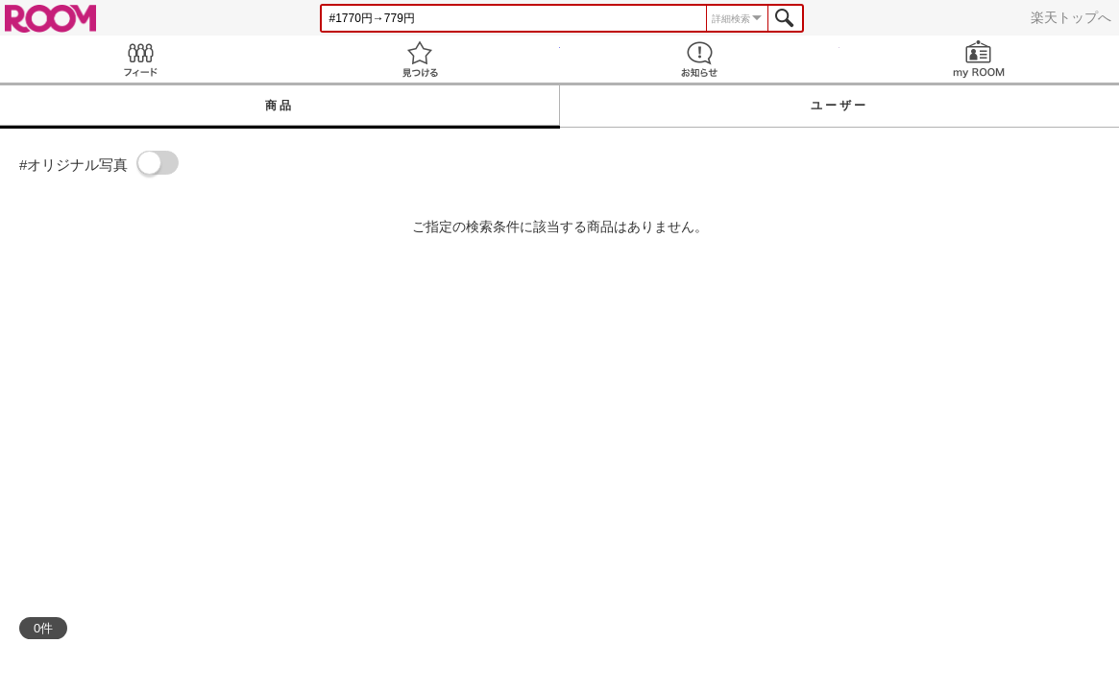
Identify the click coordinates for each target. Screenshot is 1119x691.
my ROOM (979, 59)
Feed (140, 59)
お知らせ (699, 59)
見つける (419, 59)
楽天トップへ (1071, 17)
